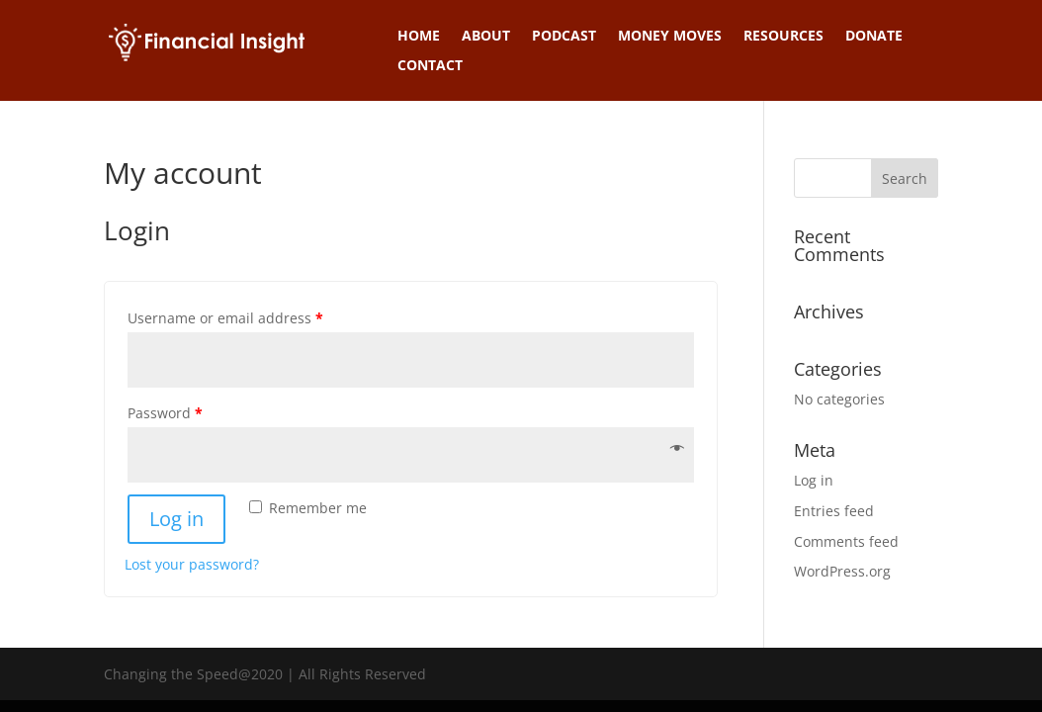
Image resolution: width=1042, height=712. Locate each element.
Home (418, 36)
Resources (783, 36)
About (486, 36)
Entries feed (834, 510)
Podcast (564, 36)
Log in (176, 518)
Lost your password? (192, 564)
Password (165, 412)
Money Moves (670, 36)
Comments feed (846, 541)
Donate (874, 36)
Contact (430, 66)
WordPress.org (842, 571)
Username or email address (225, 318)
